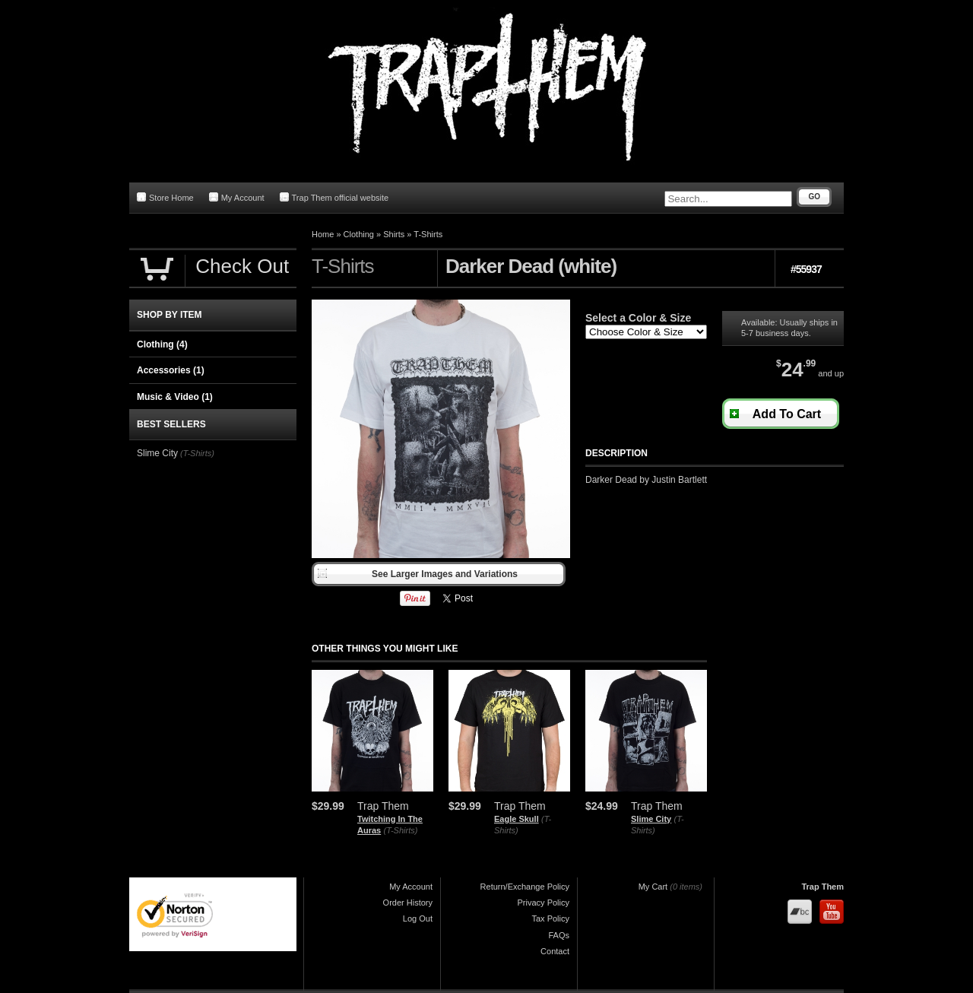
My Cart (653, 886)
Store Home (165, 197)
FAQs (558, 935)
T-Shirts (428, 234)
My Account (237, 197)
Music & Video (175, 397)
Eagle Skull (516, 818)
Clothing (359, 234)
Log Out (418, 918)
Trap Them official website (334, 197)
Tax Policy (550, 918)
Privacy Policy (543, 902)
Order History (408, 902)
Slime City (651, 818)
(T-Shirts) (401, 830)
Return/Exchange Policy (524, 886)
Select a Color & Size (638, 318)
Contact (554, 951)
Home (323, 234)
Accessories (170, 370)
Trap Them (822, 886)
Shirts (393, 234)
